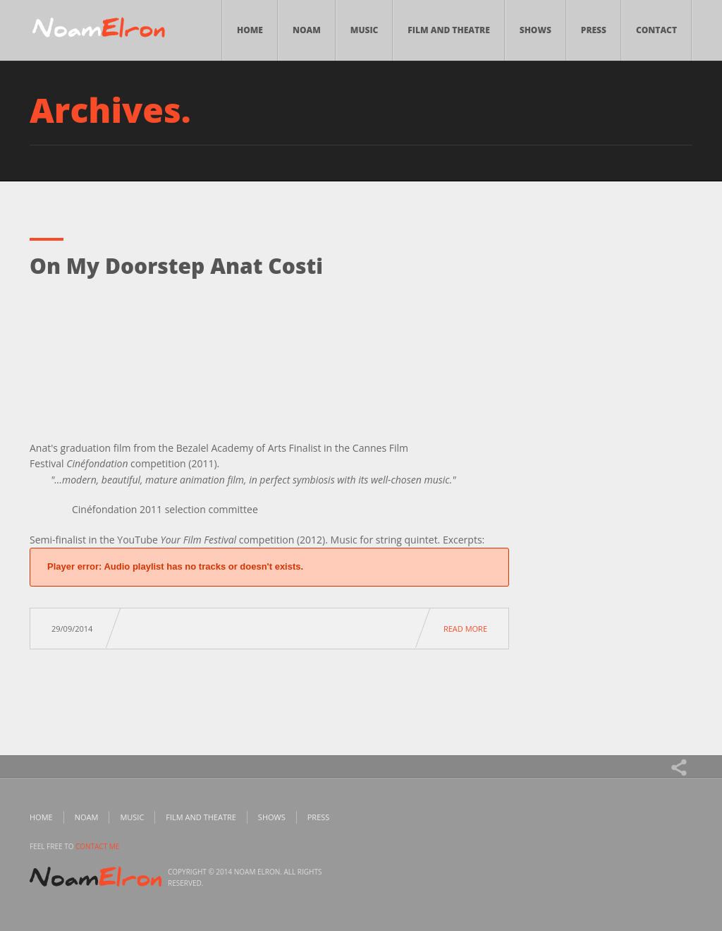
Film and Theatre (448, 30)
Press (593, 30)
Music (364, 30)
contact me (97, 846)
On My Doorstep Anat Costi (176, 265)
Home (250, 30)
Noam (307, 30)
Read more (465, 628)
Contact (656, 30)
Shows (535, 30)
